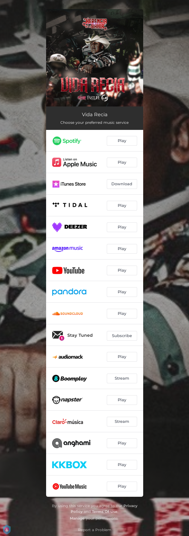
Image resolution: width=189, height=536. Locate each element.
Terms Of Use (104, 511)
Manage (77, 518)
